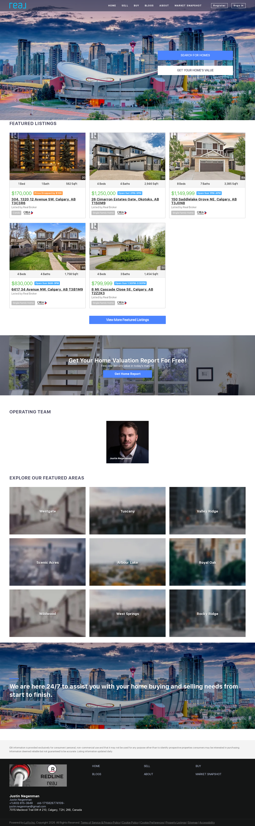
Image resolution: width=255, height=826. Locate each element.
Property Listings (176, 822)
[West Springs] (127, 613)
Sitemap (193, 822)
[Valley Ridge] (207, 510)
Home (112, 5)
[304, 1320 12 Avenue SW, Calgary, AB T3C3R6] (47, 156)
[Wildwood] (47, 613)
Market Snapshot (188, 5)
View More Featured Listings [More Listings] (127, 320)
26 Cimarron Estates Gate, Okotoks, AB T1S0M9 (125, 201)
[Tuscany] (127, 510)
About (164, 5)
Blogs (149, 5)
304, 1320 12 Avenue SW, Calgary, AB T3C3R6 (43, 201)
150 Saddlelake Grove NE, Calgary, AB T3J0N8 (204, 201)
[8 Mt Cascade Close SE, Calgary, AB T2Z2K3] (127, 246)
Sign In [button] (239, 5)
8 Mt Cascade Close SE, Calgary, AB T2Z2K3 (122, 291)
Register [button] (219, 5)
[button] (97, 767)
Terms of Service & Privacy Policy (100, 822)
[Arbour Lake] (127, 562)
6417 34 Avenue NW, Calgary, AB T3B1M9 (47, 289)
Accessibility (207, 822)
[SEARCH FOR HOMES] (195, 55)
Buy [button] (136, 5)
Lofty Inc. (30, 822)
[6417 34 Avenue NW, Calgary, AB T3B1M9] (47, 246)
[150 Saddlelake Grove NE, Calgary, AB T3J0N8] (207, 156)
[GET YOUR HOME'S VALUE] (195, 70)
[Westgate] (47, 510)
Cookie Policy (130, 822)
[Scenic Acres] (47, 562)
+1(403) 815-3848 (21, 803)
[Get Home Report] (127, 374)
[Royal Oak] (207, 562)
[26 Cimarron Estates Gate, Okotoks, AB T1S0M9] (127, 156)
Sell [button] (125, 5)
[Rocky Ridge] (207, 613)
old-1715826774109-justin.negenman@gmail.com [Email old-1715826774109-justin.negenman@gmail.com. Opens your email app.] (37, 804)
